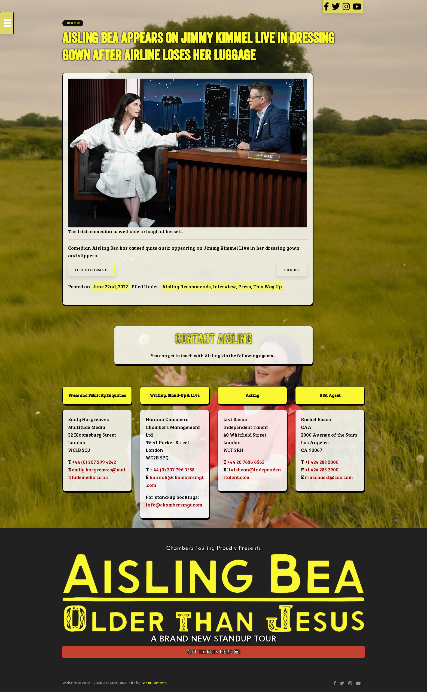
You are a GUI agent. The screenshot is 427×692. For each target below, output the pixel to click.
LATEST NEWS (73, 23)
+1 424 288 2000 (321, 462)
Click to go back (91, 270)
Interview (224, 286)
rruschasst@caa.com (329, 477)
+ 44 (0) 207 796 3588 (172, 469)
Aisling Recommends (186, 286)
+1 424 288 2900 (321, 469)
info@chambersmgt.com (174, 504)
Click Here (292, 270)
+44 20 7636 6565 (245, 462)
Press (244, 286)
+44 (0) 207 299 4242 (94, 462)
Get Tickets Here (213, 652)
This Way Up (267, 286)
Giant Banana (154, 682)
